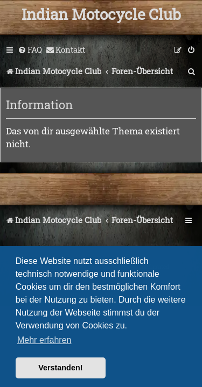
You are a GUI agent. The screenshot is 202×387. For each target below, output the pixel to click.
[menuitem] (30, 50)
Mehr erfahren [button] (44, 340)
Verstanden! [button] (60, 367)
